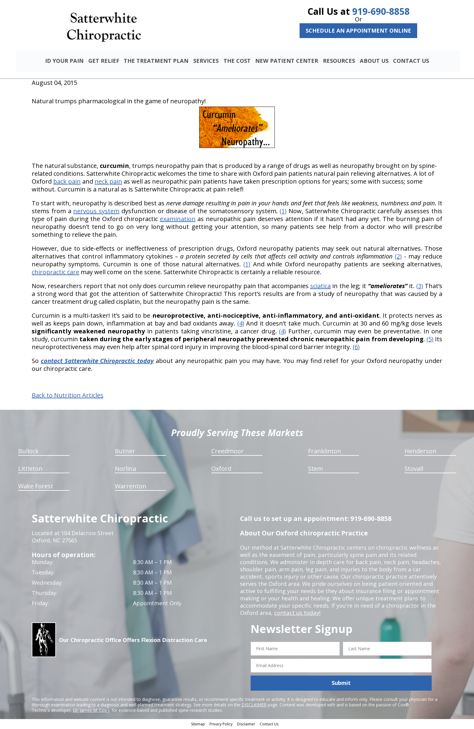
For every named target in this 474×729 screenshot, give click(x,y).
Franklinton (324, 452)
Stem (315, 469)
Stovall (413, 469)
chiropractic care (55, 273)
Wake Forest (35, 487)
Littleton (30, 469)
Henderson (420, 452)
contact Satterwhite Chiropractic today (97, 362)
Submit (341, 683)
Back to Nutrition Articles (67, 396)
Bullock (28, 452)
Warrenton (130, 487)
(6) (356, 348)
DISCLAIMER (254, 705)
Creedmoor (227, 452)
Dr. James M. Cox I (91, 711)
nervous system (96, 212)
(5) (430, 340)
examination (178, 220)
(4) (240, 324)
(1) (283, 212)
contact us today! (296, 613)
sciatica (320, 287)
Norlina (125, 469)
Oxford (221, 469)
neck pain (108, 182)
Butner (125, 452)
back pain (67, 182)
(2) (398, 257)
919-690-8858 (381, 11)
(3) (419, 287)
